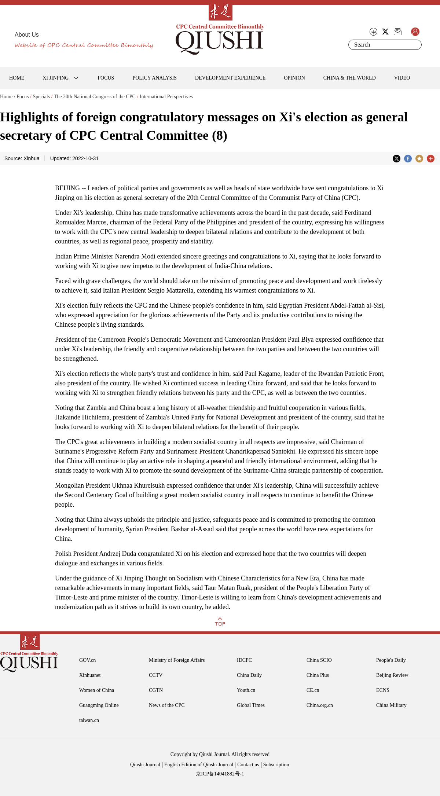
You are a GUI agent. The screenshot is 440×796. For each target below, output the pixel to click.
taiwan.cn (89, 720)
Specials (41, 96)
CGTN (156, 690)
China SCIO (319, 660)
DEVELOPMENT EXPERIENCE (230, 78)
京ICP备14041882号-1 (220, 774)
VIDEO (402, 78)
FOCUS (106, 78)
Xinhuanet (89, 675)
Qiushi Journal (145, 764)
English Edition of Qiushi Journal (198, 764)
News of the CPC (167, 705)
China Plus (318, 675)
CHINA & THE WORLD (349, 78)
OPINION (294, 78)
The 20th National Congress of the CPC (95, 96)
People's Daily (391, 660)
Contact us (248, 764)
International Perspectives (166, 96)
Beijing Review (392, 675)
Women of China (96, 690)
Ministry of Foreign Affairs (177, 660)
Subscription (276, 764)
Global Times (251, 705)
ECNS (382, 690)
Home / (7, 96)
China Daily (249, 675)
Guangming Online (99, 705)
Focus (22, 96)
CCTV (155, 675)
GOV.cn (87, 660)
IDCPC (244, 660)
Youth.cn (246, 690)
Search (414, 44)
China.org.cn (320, 705)
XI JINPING (56, 78)
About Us (27, 35)
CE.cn (313, 690)
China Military (391, 705)
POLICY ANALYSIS (154, 78)
